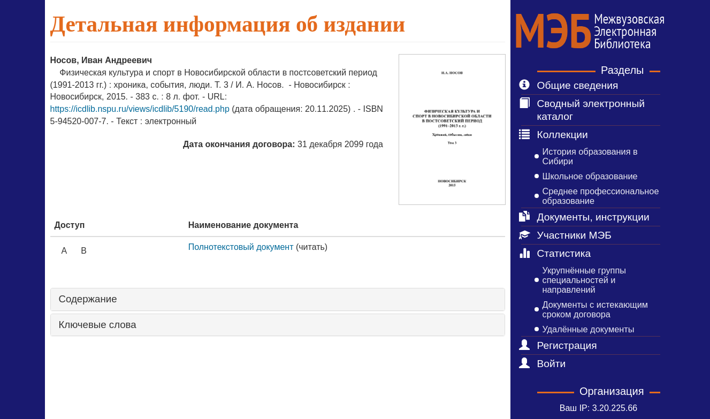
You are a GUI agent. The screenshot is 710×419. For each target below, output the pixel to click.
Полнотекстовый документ (241, 247)
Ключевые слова (97, 324)
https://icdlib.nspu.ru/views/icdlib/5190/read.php (141, 108)
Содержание (88, 299)
